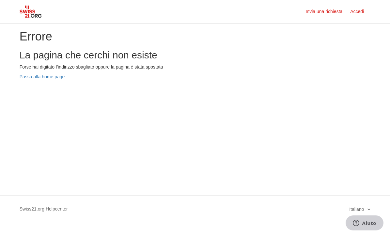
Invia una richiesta (323, 11)
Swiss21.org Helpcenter (44, 209)
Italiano (357, 209)
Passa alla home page (42, 76)
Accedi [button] (357, 11)
